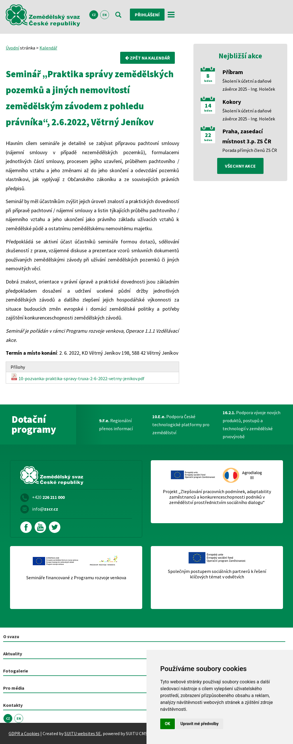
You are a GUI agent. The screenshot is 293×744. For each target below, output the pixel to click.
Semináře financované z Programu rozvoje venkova (76, 577)
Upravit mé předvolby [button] (200, 723)
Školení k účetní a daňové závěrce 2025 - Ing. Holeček (248, 85)
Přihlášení (147, 14)
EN (104, 15)
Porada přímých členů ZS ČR (249, 150)
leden (208, 81)
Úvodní (12, 48)
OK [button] (167, 723)
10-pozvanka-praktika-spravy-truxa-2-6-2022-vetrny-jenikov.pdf (77, 377)
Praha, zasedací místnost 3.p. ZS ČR (246, 136)
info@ (45, 509)
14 (208, 105)
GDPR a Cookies (24, 733)
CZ (94, 15)
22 (208, 135)
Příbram (232, 72)
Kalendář (48, 48)
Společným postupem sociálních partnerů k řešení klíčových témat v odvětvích (217, 574)
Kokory (231, 101)
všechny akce (240, 166)
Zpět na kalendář (147, 58)
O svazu (11, 636)
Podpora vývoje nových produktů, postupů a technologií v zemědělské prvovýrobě (251, 424)
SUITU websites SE (82, 733)
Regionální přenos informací (116, 424)
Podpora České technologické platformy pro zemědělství (180, 424)
